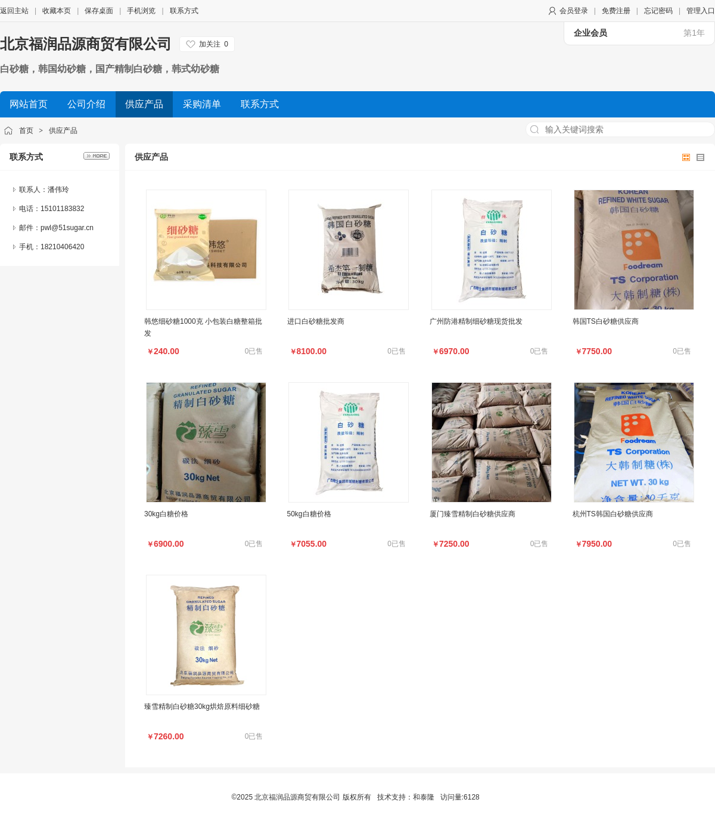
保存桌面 (99, 11)
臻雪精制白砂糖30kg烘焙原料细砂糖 (202, 706)
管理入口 (700, 11)
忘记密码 (658, 11)
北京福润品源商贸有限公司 (86, 44)
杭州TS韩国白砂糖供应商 (613, 514)
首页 (26, 130)
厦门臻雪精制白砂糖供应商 (472, 514)
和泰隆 (423, 797)
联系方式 (184, 11)
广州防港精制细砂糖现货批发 (476, 321)
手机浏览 (141, 11)
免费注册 (616, 11)
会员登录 (573, 11)
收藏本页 (56, 11)
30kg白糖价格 (166, 514)
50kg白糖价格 (309, 514)
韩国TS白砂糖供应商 (606, 321)
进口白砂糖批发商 (315, 321)
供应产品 (63, 130)
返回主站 (14, 11)
